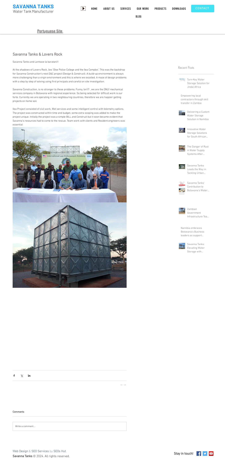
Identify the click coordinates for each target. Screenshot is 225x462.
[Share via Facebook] (14, 375)
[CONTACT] (202, 8)
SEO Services (40, 451)
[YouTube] (211, 453)
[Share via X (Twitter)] (21, 375)
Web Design (20, 451)
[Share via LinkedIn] (29, 375)
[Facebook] (199, 453)
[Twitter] (205, 453)
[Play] (83, 8)
